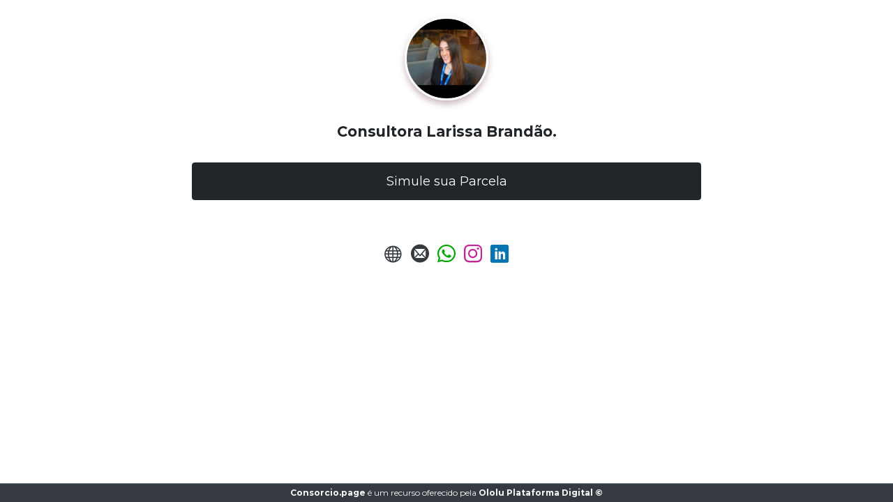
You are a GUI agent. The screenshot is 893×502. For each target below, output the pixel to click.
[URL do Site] (393, 257)
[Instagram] (473, 257)
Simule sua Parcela (447, 181)
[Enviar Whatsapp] (446, 257)
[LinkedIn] (499, 257)
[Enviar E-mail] (420, 257)
